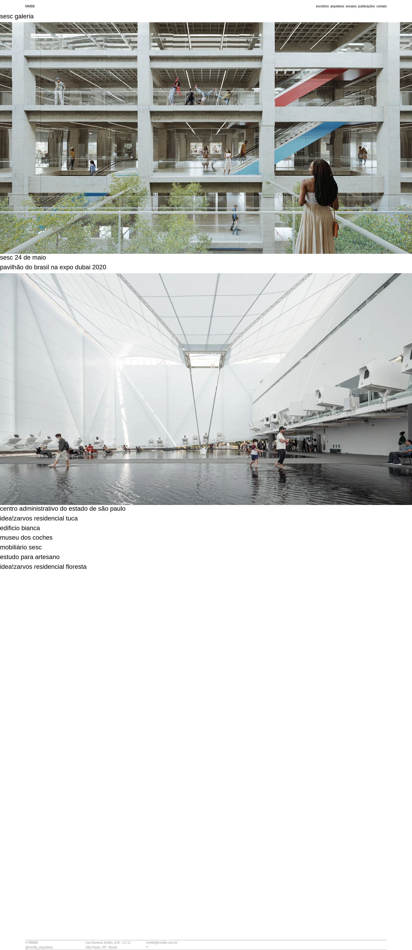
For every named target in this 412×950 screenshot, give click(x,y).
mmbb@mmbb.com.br (162, 942)
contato (382, 6)
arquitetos (337, 6)
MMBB (30, 6)
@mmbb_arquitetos (39, 947)
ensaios (351, 6)
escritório (322, 6)
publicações (366, 6)
